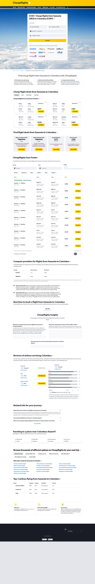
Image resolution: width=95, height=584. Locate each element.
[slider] (82, 168)
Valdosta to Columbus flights (20, 472)
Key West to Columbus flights (42, 470)
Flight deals (45, 7)
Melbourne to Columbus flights (65, 468)
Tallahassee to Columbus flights (66, 470)
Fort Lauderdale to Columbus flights (44, 462)
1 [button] (75, 252)
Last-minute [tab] (28, 93)
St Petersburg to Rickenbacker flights (44, 466)
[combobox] (32, 23)
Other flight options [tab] (65, 452)
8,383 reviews (23, 376)
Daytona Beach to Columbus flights (21, 470)
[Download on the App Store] (50, 538)
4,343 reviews (23, 369)
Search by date (21, 7)
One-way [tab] (36, 93)
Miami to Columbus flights (19, 464)
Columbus (22, 69)
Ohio (17, 69)
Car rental (52, 7)
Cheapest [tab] (17, 93)
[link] (21, 148)
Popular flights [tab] (32, 455)
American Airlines (24, 380)
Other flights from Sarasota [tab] (20, 455)
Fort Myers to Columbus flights (43, 464)
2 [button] (78, 252)
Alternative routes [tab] (18, 452)
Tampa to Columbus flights (65, 462)
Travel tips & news (60, 7)
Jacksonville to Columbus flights (21, 466)
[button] (37, 31)
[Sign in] (67, 7)
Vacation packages (31, 7)
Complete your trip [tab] (42, 452)
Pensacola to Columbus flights (42, 468)
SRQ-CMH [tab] (47, 307)
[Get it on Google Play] (44, 538)
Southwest (22, 364)
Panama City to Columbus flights (21, 468)
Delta (21, 372)
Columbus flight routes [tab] (30, 452)
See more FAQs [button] (37, 422)
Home (14, 7)
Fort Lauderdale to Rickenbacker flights (67, 466)
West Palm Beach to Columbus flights (67, 464)
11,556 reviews (23, 384)
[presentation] (54, 18)
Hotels (39, 7)
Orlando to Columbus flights (20, 462)
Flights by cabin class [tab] (53, 452)
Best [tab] (22, 93)
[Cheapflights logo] (20, 3)
